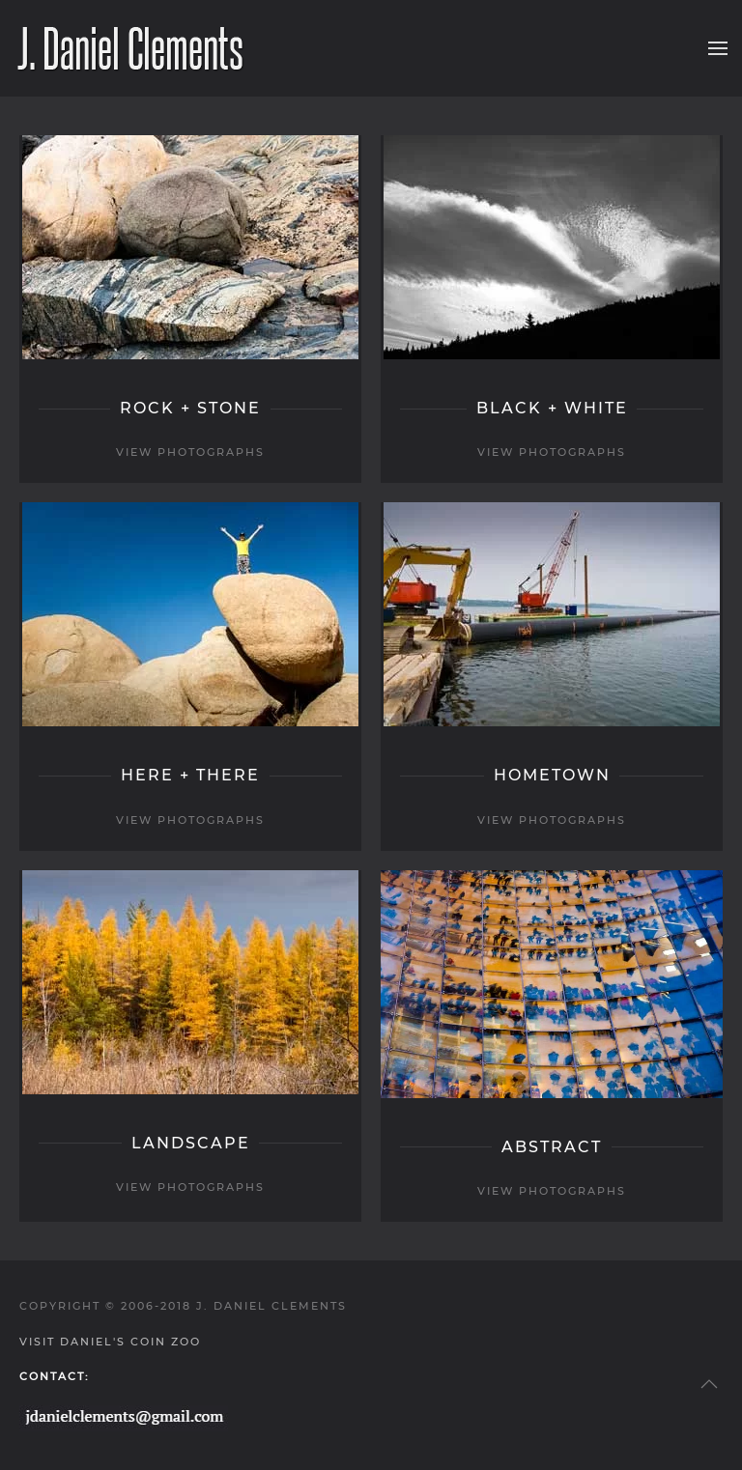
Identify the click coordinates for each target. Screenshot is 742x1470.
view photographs (190, 452)
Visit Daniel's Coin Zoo (110, 1341)
